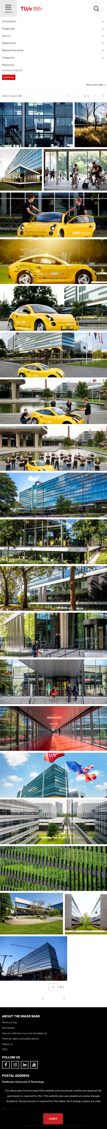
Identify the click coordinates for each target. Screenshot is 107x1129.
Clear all (8, 77)
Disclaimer (8, 1027)
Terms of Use (9, 1022)
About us (7, 1044)
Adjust (18, 70)
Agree (53, 1118)
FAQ (4, 1049)
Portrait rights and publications (20, 1038)
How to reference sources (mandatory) (24, 1033)
